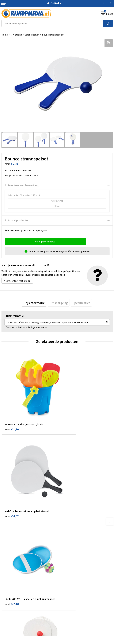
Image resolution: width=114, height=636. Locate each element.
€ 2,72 (67, 479)
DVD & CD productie (68, 538)
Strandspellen (32, 34)
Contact (5, 593)
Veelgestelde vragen (11, 607)
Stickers (62, 560)
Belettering (64, 547)
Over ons (5, 598)
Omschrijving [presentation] (58, 303)
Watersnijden (65, 542)
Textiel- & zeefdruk (68, 565)
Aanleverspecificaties (12, 602)
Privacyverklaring (67, 602)
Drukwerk (63, 533)
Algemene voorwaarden (70, 593)
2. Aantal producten (17, 220)
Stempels (63, 569)
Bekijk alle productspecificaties (21, 175)
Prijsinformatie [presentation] (34, 303)
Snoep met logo (66, 574)
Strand (18, 34)
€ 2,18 (12, 483)
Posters (62, 556)
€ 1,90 (12, 410)
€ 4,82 (67, 410)
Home (4, 34)
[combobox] (52, 23)
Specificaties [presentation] (81, 303)
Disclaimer (63, 607)
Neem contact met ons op (17, 280)
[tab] (34, 303)
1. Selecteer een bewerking (21, 185)
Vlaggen (62, 551)
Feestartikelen (65, 578)
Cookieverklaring (67, 598)
